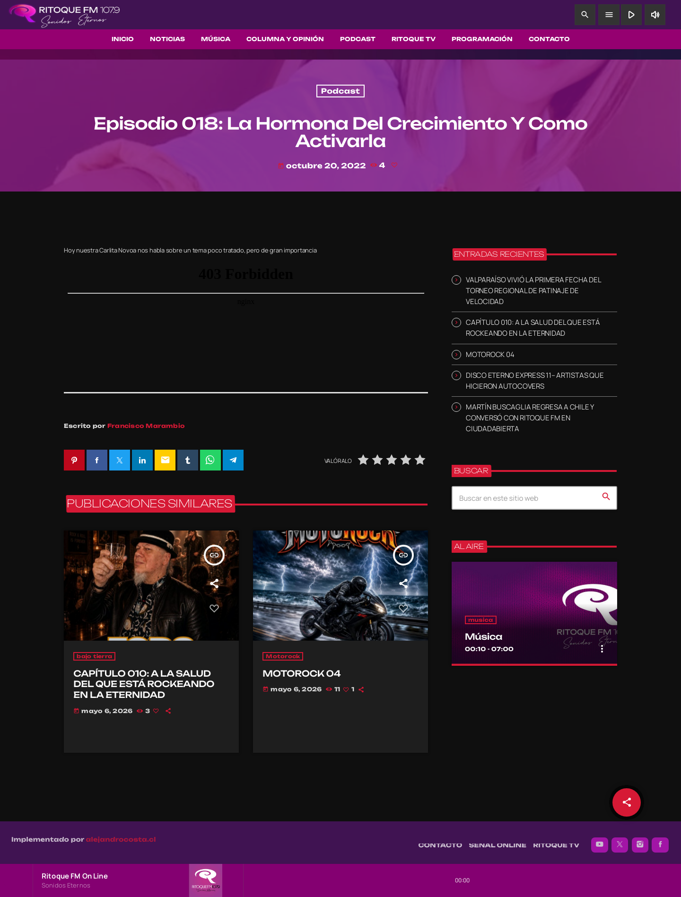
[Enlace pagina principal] (64, 14)
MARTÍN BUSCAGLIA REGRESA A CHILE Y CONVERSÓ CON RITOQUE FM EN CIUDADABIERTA (530, 418)
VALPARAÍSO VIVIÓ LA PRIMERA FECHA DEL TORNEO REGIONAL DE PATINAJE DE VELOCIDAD (533, 290)
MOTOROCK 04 (490, 354)
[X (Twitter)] (620, 840)
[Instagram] (640, 840)
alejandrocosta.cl (121, 835)
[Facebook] (660, 840)
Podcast (340, 91)
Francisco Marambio (146, 425)
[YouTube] (599, 840)
